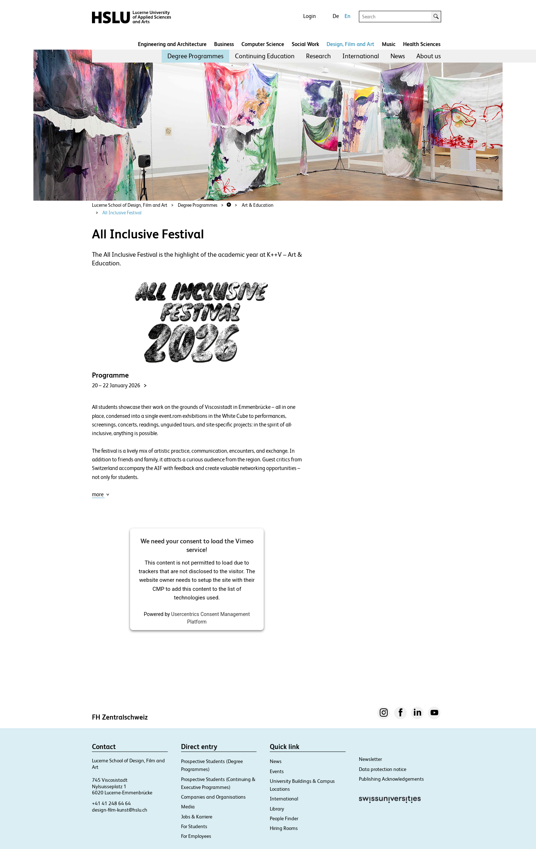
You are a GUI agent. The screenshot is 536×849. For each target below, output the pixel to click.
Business (224, 44)
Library (277, 809)
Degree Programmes (195, 56)
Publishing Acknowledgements (391, 779)
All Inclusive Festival (122, 212)
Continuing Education (265, 56)
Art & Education (257, 205)
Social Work (305, 44)
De (336, 16)
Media (188, 806)
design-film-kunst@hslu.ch (119, 810)
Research (318, 56)
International (360, 56)
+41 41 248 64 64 (111, 803)
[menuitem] (195, 56)
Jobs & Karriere (196, 817)
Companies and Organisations (213, 797)
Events (277, 771)
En (347, 16)
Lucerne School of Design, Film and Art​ (129, 205)
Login (309, 16)
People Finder (284, 818)
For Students (194, 826)
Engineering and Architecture (172, 44)
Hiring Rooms (284, 828)
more (101, 494)
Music (389, 44)
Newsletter (370, 759)
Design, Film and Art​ (350, 44)
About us (428, 56)
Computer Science (262, 44)
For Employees (196, 836)
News (398, 56)
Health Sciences (421, 44)
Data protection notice (382, 769)
